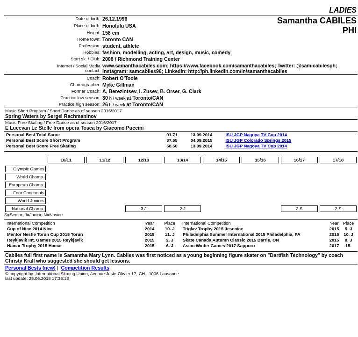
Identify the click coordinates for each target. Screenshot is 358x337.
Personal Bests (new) (30, 268)
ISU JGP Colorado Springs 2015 (258, 140)
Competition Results (85, 268)
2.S (299, 208)
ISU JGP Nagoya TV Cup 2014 (256, 134)
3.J (143, 208)
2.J (182, 208)
